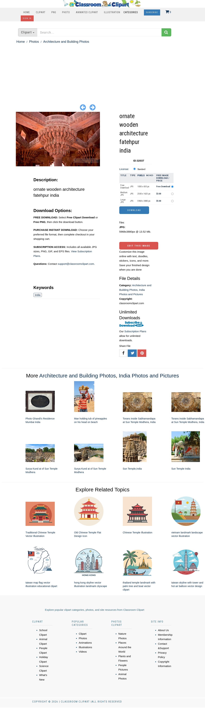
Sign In (27, 18)
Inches (149, 175)
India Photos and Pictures (149, 376)
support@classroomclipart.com (76, 263)
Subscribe (152, 12)
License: (124, 169)
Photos (34, 41)
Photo (66, 12)
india (37, 294)
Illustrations (85, 647)
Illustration (112, 12)
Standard (141, 169)
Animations (85, 642)
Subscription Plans (135, 331)
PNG (53, 12)
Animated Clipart (87, 12)
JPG (131, 186)
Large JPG (122, 200)
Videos (83, 651)
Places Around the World (124, 647)
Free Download (124, 186)
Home (26, 12)
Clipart (40, 12)
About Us (163, 630)
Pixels (141, 175)
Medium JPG (123, 193)
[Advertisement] (102, 70)
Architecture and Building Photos (66, 41)
